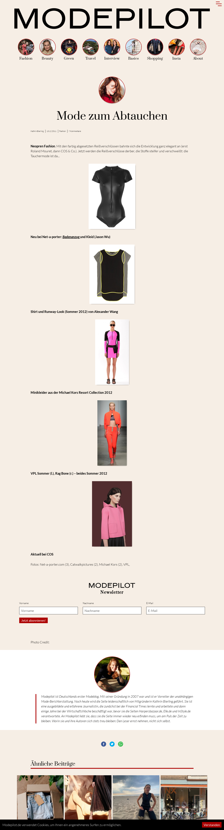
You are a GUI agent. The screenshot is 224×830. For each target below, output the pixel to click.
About (198, 50)
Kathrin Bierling (37, 131)
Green (69, 50)
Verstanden (212, 825)
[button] (103, 744)
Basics (133, 50)
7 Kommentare (75, 131)
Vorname (24, 603)
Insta (176, 50)
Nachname (88, 603)
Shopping (155, 50)
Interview (112, 50)
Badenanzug (71, 237)
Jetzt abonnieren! (33, 620)
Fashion (26, 50)
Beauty (47, 50)
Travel (90, 50)
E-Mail (149, 603)
